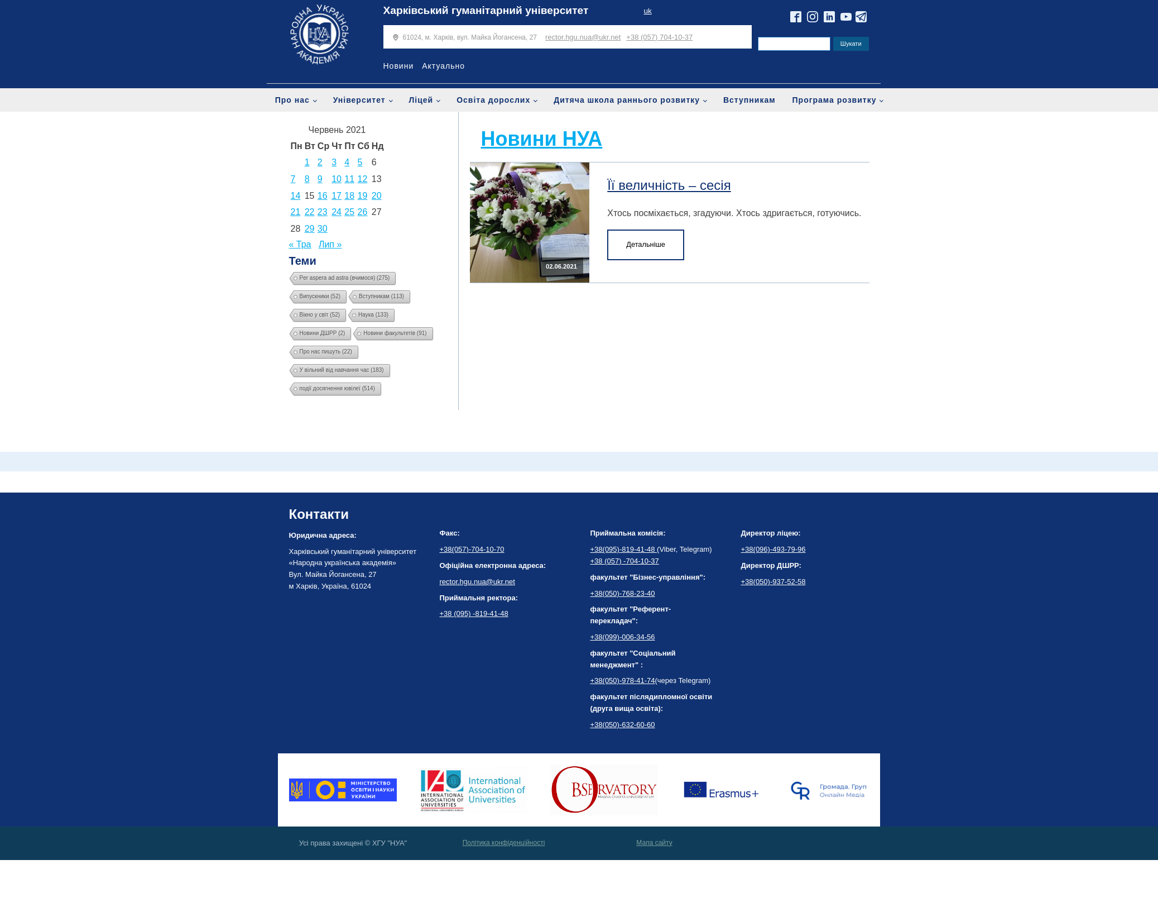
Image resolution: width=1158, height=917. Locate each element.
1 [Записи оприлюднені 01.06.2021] (307, 162)
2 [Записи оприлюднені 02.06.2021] (320, 162)
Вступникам (749, 99)
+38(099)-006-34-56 (622, 637)
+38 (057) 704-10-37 (659, 37)
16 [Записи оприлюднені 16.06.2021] (323, 195)
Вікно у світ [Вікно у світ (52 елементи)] (320, 315)
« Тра (300, 244)
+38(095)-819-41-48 (623, 549)
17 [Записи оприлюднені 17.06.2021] (336, 195)
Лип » (330, 244)
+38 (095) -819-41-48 (474, 613)
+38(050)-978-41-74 (622, 680)
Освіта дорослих (493, 99)
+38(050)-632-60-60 (622, 724)
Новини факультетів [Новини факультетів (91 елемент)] (394, 333)
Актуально (443, 65)
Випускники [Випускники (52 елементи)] (320, 296)
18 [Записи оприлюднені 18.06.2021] (349, 195)
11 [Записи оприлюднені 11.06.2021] (349, 179)
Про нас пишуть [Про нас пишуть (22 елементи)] (326, 351)
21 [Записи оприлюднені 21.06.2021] (296, 212)
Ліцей (421, 99)
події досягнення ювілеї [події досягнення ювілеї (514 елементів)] (338, 388)
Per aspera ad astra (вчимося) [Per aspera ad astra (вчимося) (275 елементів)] (345, 278)
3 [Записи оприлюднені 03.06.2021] (334, 162)
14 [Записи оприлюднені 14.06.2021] (296, 195)
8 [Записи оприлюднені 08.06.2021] (307, 179)
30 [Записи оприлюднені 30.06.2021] (323, 228)
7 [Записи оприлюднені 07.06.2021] (293, 179)
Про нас (292, 99)
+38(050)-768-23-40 (622, 593)
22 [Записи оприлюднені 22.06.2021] (310, 212)
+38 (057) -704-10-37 (624, 561)
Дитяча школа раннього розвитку (627, 99)
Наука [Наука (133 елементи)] (373, 315)
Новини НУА (542, 138)
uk (647, 11)
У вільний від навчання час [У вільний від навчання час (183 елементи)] (342, 370)
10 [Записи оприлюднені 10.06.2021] (336, 179)
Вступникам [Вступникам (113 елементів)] (381, 296)
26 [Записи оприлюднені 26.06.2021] (363, 212)
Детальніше (645, 244)
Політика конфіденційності (504, 843)
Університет (359, 99)
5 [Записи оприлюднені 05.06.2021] (360, 162)
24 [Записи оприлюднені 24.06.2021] (336, 212)
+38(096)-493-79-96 (773, 549)
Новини (398, 65)
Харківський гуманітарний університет (486, 10)
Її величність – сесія (669, 185)
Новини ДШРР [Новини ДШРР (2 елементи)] (322, 333)
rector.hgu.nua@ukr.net (583, 37)
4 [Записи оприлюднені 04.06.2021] (346, 162)
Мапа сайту (654, 843)
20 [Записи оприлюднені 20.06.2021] (377, 195)
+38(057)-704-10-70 (472, 549)
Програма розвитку (834, 99)
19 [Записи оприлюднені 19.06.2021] (363, 195)
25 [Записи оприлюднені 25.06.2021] (349, 212)
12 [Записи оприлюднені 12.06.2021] (363, 179)
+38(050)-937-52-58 (773, 581)
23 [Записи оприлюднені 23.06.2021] (323, 212)
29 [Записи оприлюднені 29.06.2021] (310, 228)
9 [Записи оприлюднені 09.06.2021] (320, 179)
